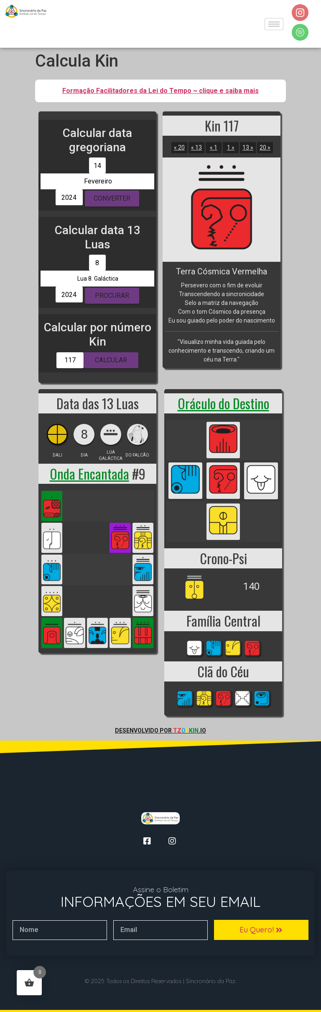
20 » (265, 147)
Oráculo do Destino (223, 403)
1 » (230, 147)
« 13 (196, 147)
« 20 (179, 147)
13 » (247, 147)
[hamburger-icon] (274, 24)
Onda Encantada (89, 473)
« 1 (213, 147)
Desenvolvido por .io (160, 730)
